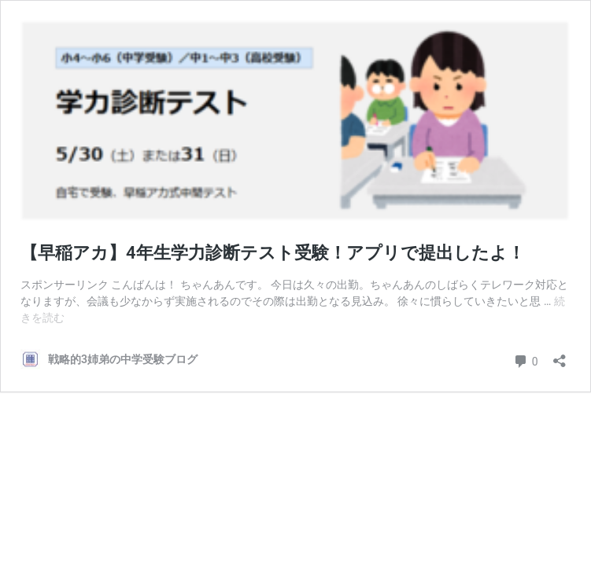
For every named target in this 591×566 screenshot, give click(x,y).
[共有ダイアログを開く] (560, 356)
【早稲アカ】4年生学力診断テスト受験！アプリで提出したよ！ (272, 253)
